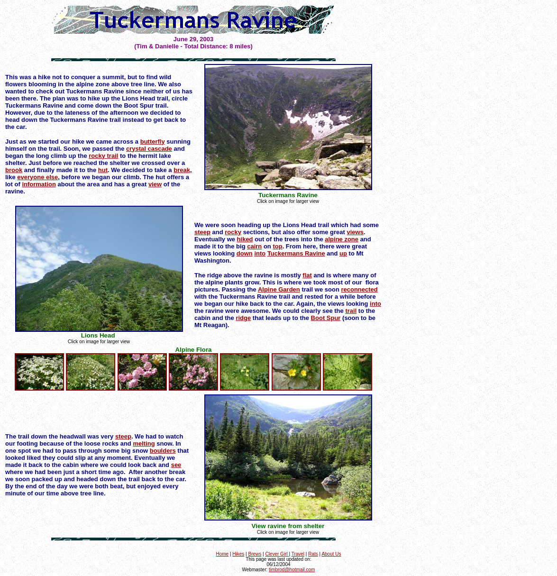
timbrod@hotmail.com (292, 569)
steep (202, 232)
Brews (254, 554)
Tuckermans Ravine (296, 253)
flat (307, 275)
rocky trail (103, 155)
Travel (298, 554)
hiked (245, 239)
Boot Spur (326, 317)
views (355, 232)
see (176, 464)
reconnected (359, 289)
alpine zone (341, 239)
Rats (313, 554)
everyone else (37, 177)
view (155, 184)
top (277, 246)
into (259, 253)
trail (350, 310)
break (181, 170)
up (343, 253)
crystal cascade (149, 148)
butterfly (152, 141)
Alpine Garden (279, 289)
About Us (331, 554)
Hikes (238, 554)
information (39, 184)
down (245, 253)
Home (222, 554)
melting (144, 443)
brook (13, 170)
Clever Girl (277, 554)
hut (103, 170)
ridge (243, 317)
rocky (233, 232)
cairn (254, 246)
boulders (163, 450)
